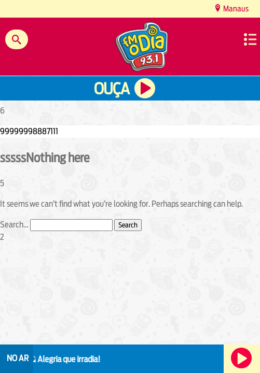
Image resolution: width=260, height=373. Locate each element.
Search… (14, 224)
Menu (250, 39)
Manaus (235, 8)
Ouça (111, 89)
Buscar (16, 39)
